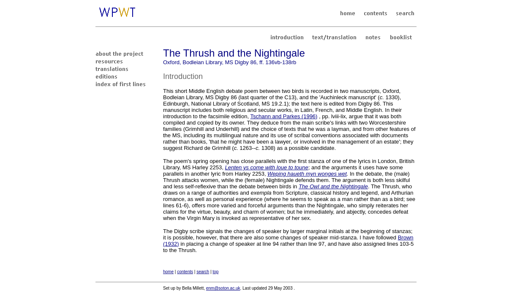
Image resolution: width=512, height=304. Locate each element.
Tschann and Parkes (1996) (283, 116)
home (168, 271)
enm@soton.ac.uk (223, 288)
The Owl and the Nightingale (333, 186)
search (202, 271)
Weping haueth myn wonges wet (307, 174)
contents (185, 271)
